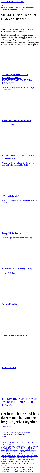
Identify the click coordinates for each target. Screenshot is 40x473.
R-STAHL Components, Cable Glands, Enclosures (17, 458)
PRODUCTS (5, 7)
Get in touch (5, 433)
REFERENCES (31, 7)
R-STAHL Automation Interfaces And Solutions (19, 457)
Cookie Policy (12, 471)
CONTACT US (25, 9)
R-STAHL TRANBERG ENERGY (18, 460)
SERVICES (14, 7)
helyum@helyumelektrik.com (20, 433)
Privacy (3, 471)
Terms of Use (22, 471)
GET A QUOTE (6, 2)
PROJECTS (15, 9)
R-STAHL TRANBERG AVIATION (16, 462)
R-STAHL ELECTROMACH (20, 469)
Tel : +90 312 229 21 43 (9, 436)
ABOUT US (5, 442)
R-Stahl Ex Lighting (17, 446)
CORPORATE (6, 9)
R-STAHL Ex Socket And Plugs (17, 452)
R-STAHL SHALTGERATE (18, 467)
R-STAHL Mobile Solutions (26, 456)
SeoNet (30, 471)
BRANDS (22, 7)
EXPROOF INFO (18, 2)
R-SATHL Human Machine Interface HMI (18, 453)
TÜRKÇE (4, 6)
